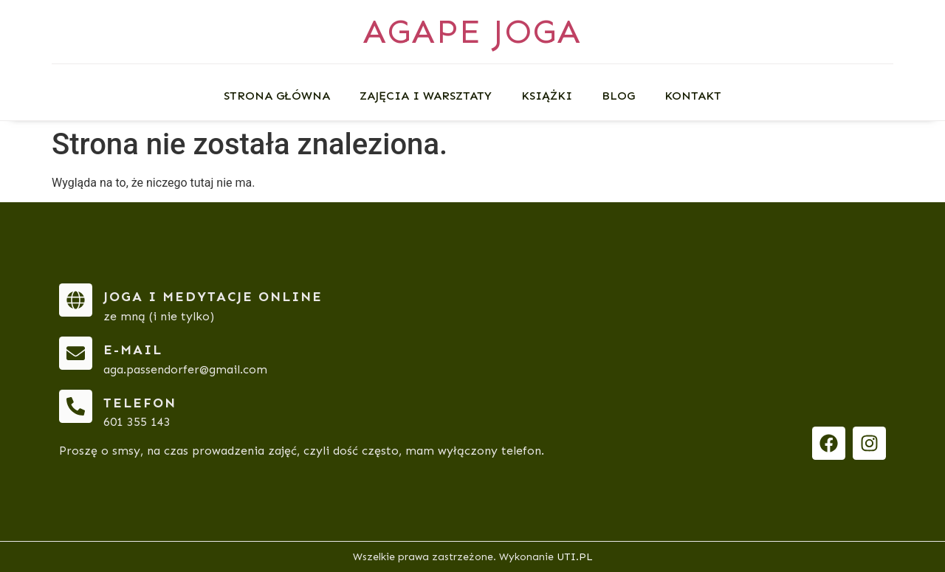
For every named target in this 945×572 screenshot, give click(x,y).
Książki (546, 96)
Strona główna (277, 96)
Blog (618, 96)
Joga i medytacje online (213, 297)
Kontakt (692, 96)
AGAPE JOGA (472, 31)
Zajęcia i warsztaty (426, 96)
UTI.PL (575, 557)
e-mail (132, 350)
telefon (139, 403)
